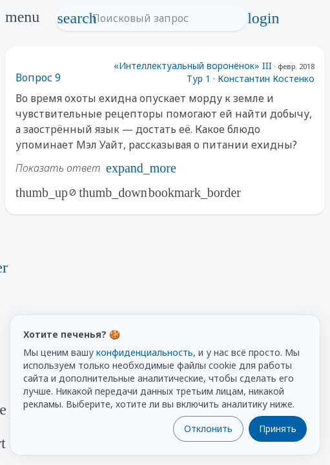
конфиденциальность (144, 352)
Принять (277, 428)
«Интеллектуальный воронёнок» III (193, 65)
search (76, 18)
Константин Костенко (266, 78)
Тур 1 (199, 78)
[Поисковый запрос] (162, 18)
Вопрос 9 (38, 77)
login (263, 18)
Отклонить (208, 428)
